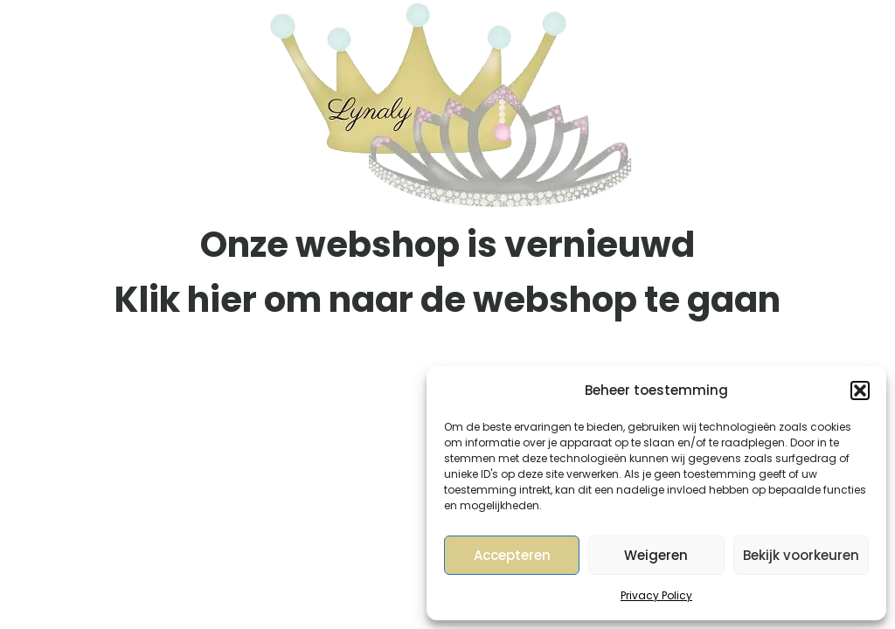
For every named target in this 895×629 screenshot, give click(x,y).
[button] (860, 390)
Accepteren (512, 555)
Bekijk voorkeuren (801, 555)
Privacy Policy (656, 595)
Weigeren (656, 555)
